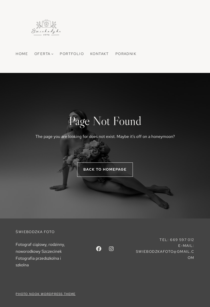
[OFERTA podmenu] (52, 54)
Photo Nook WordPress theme (45, 294)
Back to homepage (105, 169)
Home (22, 53)
